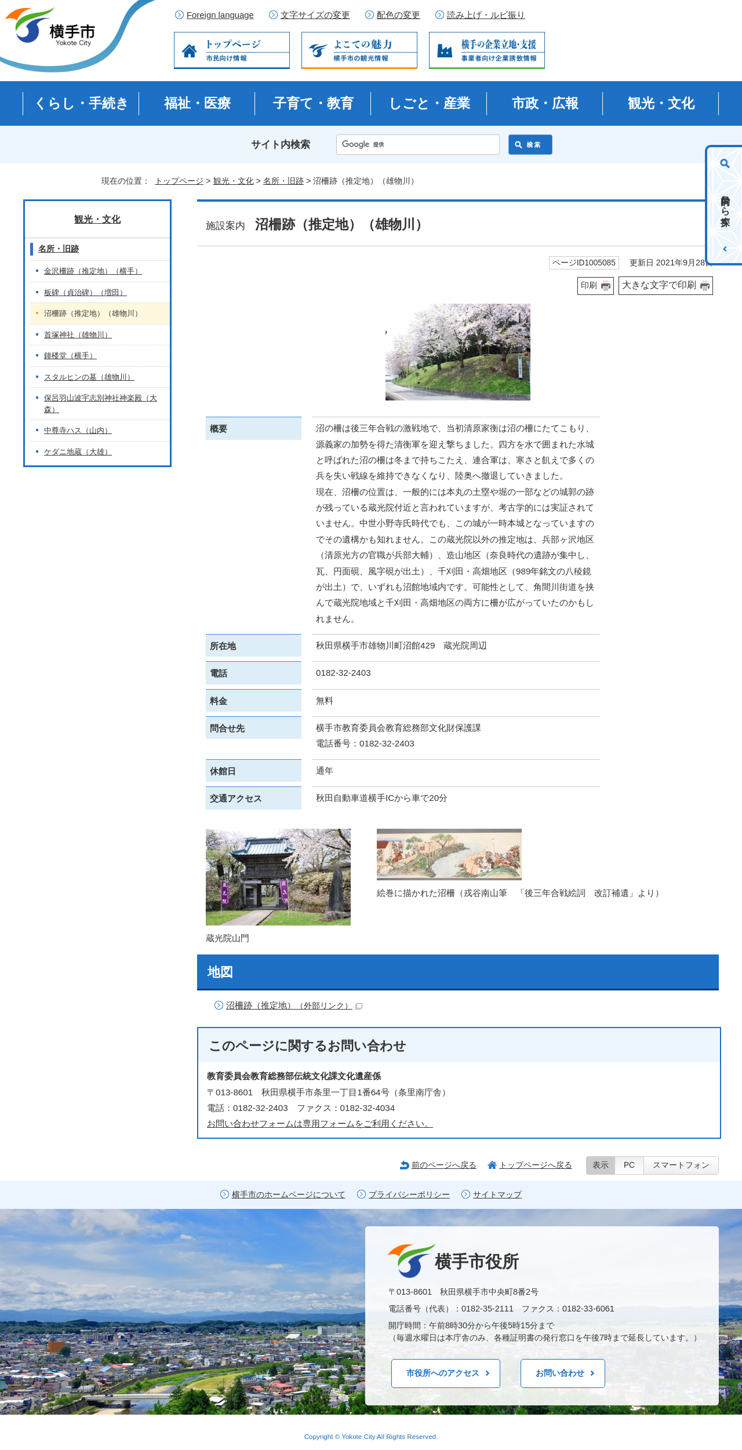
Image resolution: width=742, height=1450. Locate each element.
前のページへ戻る (444, 1165)
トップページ (179, 180)
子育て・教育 (313, 103)
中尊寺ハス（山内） (78, 430)
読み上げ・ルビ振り (486, 15)
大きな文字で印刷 (659, 285)
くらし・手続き (81, 103)
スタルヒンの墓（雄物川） (89, 377)
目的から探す (725, 205)
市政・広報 (545, 103)
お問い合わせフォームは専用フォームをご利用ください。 (320, 1123)
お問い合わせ (560, 1373)
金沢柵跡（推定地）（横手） (93, 271)
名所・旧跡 (283, 180)
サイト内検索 (280, 144)
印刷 (589, 285)
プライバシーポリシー (409, 1194)
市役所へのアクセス (442, 1373)
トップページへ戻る (535, 1165)
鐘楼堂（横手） (70, 355)
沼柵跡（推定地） (294, 1005)
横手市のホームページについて (288, 1194)
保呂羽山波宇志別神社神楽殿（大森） (100, 404)
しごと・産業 (429, 103)
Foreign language (220, 15)
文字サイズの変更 (315, 15)
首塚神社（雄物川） (78, 334)
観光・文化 (661, 103)
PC (629, 1165)
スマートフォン (681, 1165)
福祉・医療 (197, 103)
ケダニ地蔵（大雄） (78, 451)
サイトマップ (497, 1194)
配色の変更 (398, 15)
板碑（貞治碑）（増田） (85, 292)
